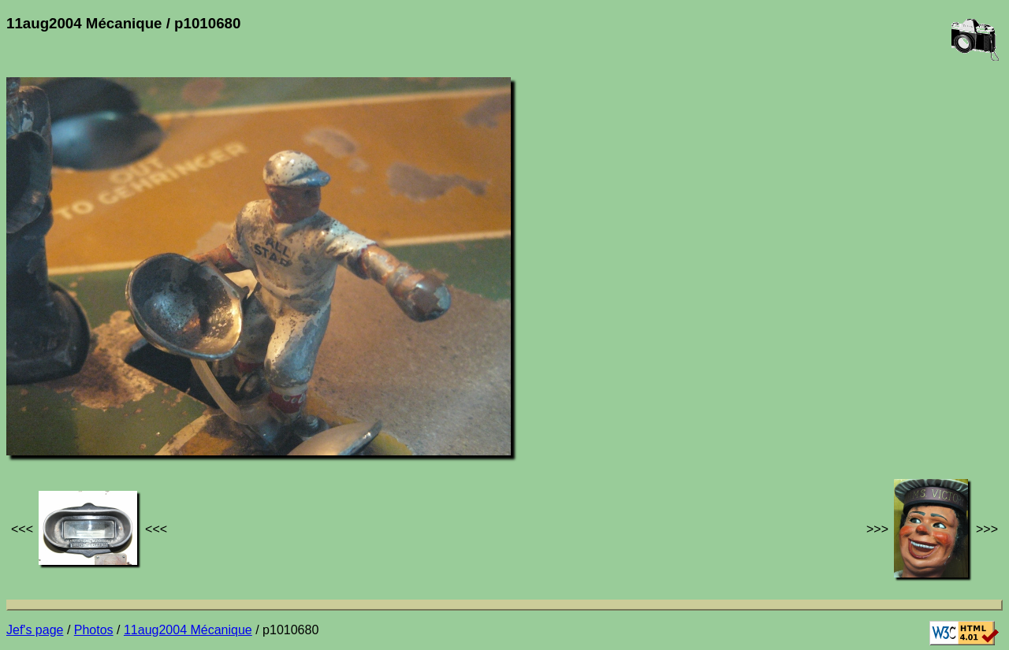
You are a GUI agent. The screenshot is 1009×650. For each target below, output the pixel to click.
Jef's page (34, 630)
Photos (94, 630)
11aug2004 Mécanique (188, 630)
